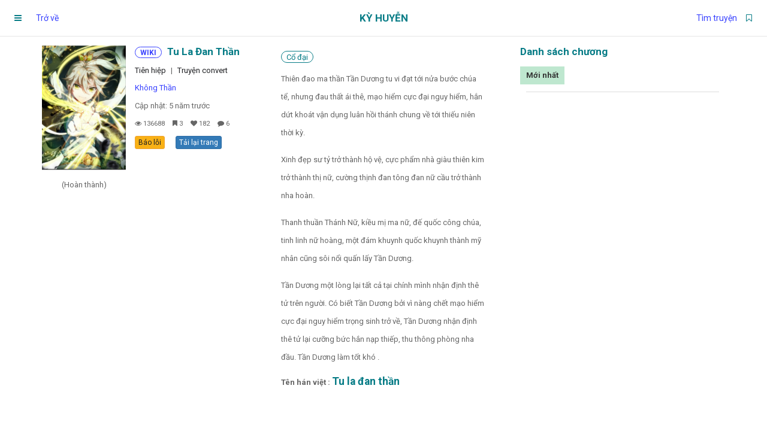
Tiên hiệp (150, 70)
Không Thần (155, 87)
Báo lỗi (149, 142)
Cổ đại (297, 57)
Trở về (47, 18)
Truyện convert (202, 70)
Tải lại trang (198, 142)
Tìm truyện (716, 18)
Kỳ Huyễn (384, 18)
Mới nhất (542, 75)
